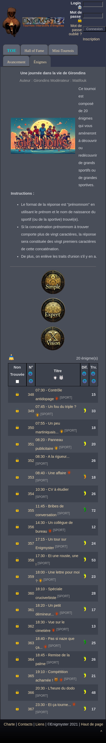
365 (31, 676)
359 (31, 577)
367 (31, 709)
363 (31, 643)
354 (31, 494)
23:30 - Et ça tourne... (53, 705)
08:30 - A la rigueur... (52, 456)
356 (31, 527)
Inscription (91, 39)
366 (31, 693)
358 (31, 560)
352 (31, 461)
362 (31, 626)
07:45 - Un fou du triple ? (56, 407)
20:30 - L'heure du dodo (55, 688)
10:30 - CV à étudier (52, 489)
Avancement (16, 62)
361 (31, 610)
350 (31, 428)
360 (31, 593)
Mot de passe (76, 16)
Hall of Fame (34, 51)
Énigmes (40, 62)
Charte (9, 724)
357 (31, 543)
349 (31, 411)
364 (31, 659)
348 (31, 394)
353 (31, 477)
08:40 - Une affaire (51, 473)
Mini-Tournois (63, 51)
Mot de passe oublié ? (75, 30)
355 (31, 510)
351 (31, 444)
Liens (40, 724)
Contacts (25, 724)
